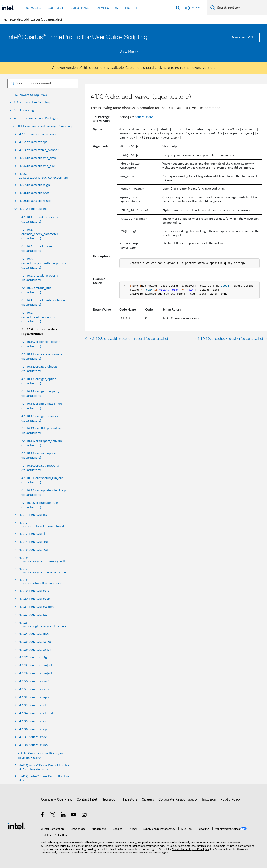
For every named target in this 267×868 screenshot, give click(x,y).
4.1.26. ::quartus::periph (35, 649)
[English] (192, 7)
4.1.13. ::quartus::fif (32, 534)
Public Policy (231, 799)
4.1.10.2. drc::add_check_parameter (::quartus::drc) (39, 233)
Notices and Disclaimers (211, 845)
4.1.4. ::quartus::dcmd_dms (37, 158)
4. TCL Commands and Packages (36, 118)
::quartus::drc (144, 117)
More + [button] (131, 8)
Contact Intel (87, 799)
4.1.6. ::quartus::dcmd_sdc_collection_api (43, 175)
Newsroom (109, 799)
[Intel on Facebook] (42, 815)
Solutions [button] (80, 8)
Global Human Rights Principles (190, 849)
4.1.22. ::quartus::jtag (33, 614)
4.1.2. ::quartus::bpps (33, 142)
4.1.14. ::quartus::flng (33, 542)
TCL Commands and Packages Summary (45, 126)
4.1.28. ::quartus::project (35, 665)
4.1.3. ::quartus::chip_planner (38, 150)
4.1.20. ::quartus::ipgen (34, 599)
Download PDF (242, 37)
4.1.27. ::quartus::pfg (33, 657)
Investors (130, 799)
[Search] (212, 7)
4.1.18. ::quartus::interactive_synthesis (40, 581)
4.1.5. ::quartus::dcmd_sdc (37, 166)
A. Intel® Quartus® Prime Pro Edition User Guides (42, 778)
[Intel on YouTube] (74, 815)
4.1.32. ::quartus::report (35, 697)
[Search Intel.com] (241, 8)
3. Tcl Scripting (24, 110)
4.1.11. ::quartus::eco (33, 515)
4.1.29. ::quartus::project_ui (37, 673)
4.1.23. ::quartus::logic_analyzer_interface (42, 624)
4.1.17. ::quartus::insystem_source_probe (42, 570)
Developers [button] (107, 8)
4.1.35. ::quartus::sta (32, 721)
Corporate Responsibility (178, 799)
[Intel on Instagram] (84, 815)
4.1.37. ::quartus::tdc (33, 737)
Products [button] (32, 8)
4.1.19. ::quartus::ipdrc (34, 591)
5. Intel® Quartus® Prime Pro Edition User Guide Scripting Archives (42, 767)
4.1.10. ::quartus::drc (33, 209)
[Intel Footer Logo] (16, 826)
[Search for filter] (42, 83)
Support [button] (56, 8)
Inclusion (209, 799)
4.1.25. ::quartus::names (35, 641)
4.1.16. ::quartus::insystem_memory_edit (42, 559)
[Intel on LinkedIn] (63, 815)
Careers (148, 799)
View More (130, 52)
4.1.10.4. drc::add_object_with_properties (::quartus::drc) (43, 263)
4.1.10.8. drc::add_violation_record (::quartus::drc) (38, 317)
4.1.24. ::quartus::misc (34, 633)
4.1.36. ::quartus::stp (33, 729)
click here (162, 67)
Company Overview (56, 799)
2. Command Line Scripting (32, 102)
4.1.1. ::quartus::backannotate (39, 134)
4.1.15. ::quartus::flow (33, 549)
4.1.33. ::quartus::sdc (33, 705)
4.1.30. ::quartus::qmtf (34, 681)
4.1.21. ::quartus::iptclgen (36, 607)
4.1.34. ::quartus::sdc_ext (36, 713)
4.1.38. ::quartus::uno (33, 745)
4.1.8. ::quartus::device (34, 193)
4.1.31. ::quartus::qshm (34, 689)
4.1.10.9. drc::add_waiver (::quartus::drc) (39, 331)
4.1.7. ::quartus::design (34, 185)
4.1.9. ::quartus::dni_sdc (35, 201)
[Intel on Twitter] (53, 815)
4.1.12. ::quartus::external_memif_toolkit (42, 524)
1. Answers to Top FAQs (30, 95)
